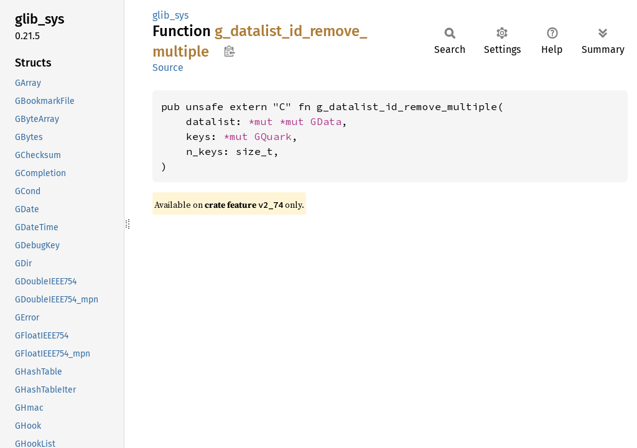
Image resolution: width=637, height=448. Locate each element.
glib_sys (170, 15)
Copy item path (229, 51)
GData (326, 121)
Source (168, 67)
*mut (263, 121)
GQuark (273, 136)
